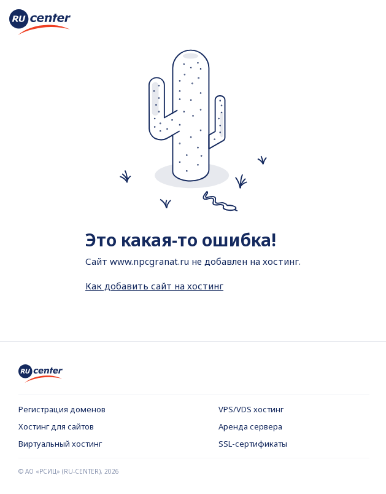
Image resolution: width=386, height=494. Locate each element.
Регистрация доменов (62, 409)
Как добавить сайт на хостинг (154, 286)
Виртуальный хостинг (60, 443)
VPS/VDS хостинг (251, 409)
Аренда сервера (250, 426)
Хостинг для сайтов (56, 426)
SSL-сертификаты (252, 443)
